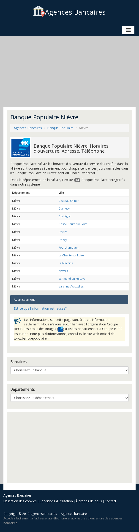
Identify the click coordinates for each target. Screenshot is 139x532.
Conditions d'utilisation (56, 501)
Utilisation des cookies (20, 501)
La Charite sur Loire (71, 255)
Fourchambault (68, 248)
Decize (63, 232)
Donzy (63, 240)
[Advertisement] (69, 72)
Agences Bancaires (69, 12)
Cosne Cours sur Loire (73, 224)
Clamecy (64, 208)
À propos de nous (89, 501)
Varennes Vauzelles (71, 286)
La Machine (66, 263)
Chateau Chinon (69, 201)
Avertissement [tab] (24, 299)
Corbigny (65, 216)
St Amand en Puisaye (72, 279)
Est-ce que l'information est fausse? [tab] (40, 308)
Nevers (63, 271)
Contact (110, 501)
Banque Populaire (60, 128)
